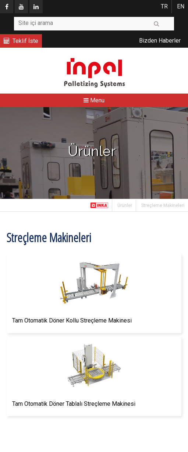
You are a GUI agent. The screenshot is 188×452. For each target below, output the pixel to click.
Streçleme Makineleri (162, 205)
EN (180, 6)
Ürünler (124, 205)
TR (164, 6)
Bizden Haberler (160, 40)
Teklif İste (25, 40)
